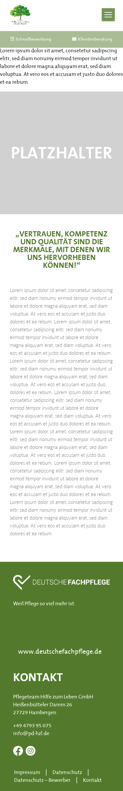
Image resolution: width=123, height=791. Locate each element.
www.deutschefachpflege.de (60, 652)
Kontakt (92, 780)
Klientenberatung (92, 39)
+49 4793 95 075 (32, 726)
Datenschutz (67, 772)
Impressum (27, 772)
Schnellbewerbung (30, 39)
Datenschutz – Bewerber (42, 780)
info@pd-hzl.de (31, 733)
